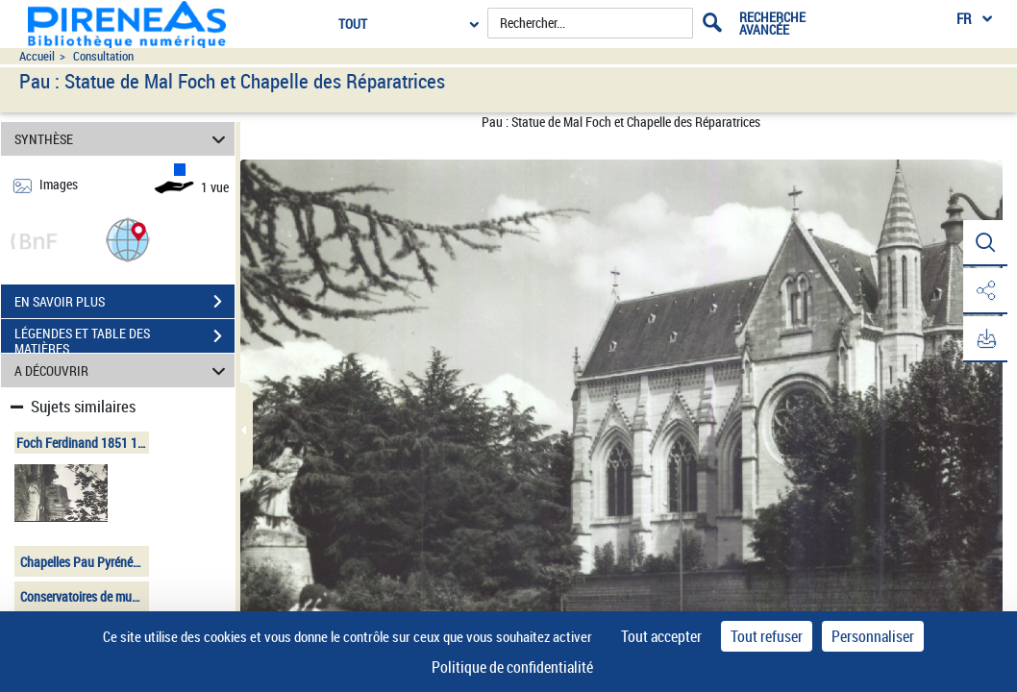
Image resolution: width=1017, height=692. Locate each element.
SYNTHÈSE (122, 139)
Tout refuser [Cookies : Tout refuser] (767, 636)
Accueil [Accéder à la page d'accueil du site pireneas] (37, 56)
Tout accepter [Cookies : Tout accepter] (661, 636)
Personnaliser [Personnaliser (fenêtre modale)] (872, 636)
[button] (128, 239)
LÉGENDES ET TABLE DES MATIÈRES (124, 338)
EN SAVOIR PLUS (124, 301)
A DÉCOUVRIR (122, 370)
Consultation (103, 56)
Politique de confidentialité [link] (512, 667)
